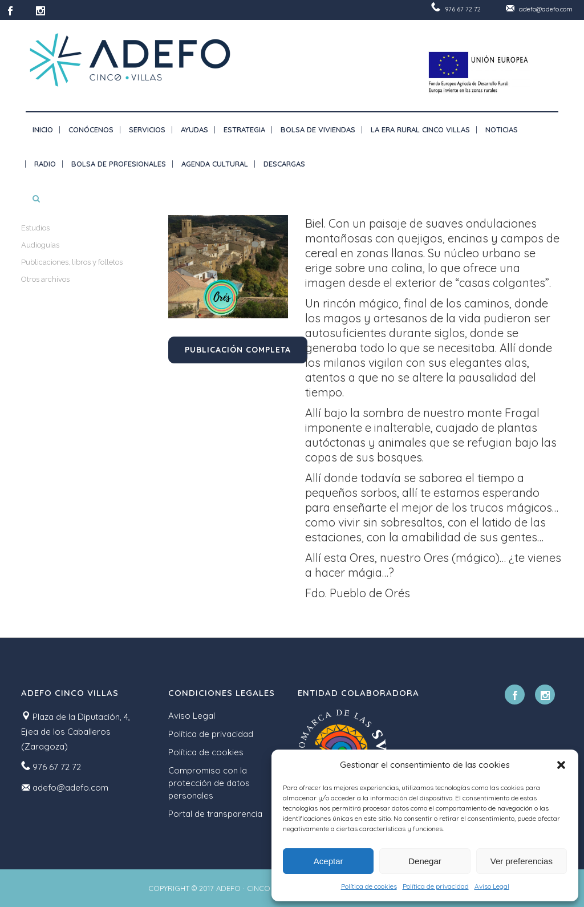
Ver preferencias (521, 861)
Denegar (424, 861)
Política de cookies (369, 886)
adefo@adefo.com (546, 9)
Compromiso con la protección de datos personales (209, 783)
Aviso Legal (491, 886)
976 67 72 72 (463, 9)
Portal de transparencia (215, 813)
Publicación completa (238, 350)
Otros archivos (45, 279)
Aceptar (328, 861)
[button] (561, 765)
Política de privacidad (436, 886)
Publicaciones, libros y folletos (72, 262)
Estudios (35, 228)
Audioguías (40, 245)
